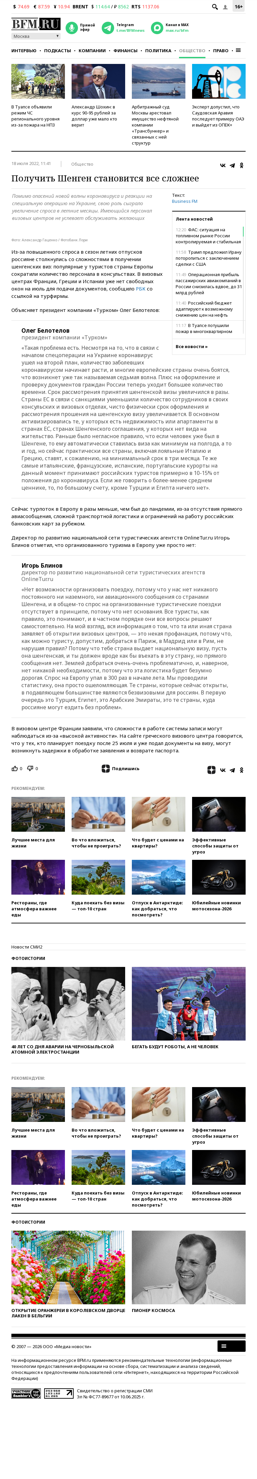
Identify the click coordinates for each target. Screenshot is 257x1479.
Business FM (184, 201)
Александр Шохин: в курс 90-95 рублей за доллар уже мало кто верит (94, 116)
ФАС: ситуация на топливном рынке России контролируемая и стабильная (208, 236)
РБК (141, 288)
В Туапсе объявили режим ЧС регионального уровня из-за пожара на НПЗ (35, 116)
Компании (92, 51)
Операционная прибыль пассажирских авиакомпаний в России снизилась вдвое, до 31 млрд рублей (209, 283)
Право (221, 51)
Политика (158, 51)
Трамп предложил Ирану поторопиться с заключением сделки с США (209, 258)
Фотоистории (28, 958)
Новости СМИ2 (26, 947)
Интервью (23, 51)
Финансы (125, 51)
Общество (192, 51)
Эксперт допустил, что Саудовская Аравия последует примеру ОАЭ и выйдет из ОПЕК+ (218, 116)
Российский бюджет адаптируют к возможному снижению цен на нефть (204, 309)
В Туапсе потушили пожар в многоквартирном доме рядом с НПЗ (204, 331)
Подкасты (57, 51)
